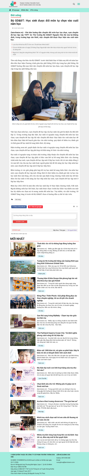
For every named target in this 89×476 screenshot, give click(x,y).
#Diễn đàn (24, 10)
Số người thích (72, 230)
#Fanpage (15, 10)
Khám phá (41, 273)
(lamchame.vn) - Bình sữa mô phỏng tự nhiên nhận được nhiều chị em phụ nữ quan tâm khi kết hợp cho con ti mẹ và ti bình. (57, 374)
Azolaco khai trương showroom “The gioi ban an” (57, 401)
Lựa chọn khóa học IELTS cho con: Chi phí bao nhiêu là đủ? (31, 44)
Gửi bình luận (20, 221)
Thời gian (62, 230)
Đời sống (16, 15)
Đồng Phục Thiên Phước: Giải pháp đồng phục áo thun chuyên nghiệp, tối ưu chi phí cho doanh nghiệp (57, 298)
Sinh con (41, 328)
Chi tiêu (40, 256)
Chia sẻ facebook (19, 207)
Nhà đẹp (41, 411)
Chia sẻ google (37, 207)
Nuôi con (41, 291)
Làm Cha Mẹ (42, 378)
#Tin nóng (34, 10)
